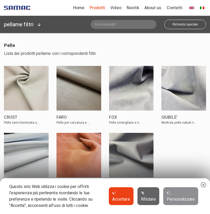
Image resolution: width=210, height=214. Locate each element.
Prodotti (97, 8)
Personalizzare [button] (181, 196)
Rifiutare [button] (148, 196)
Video (115, 8)
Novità (133, 8)
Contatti (174, 8)
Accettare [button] (121, 196)
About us (152, 8)
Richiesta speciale (185, 24)
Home (78, 8)
